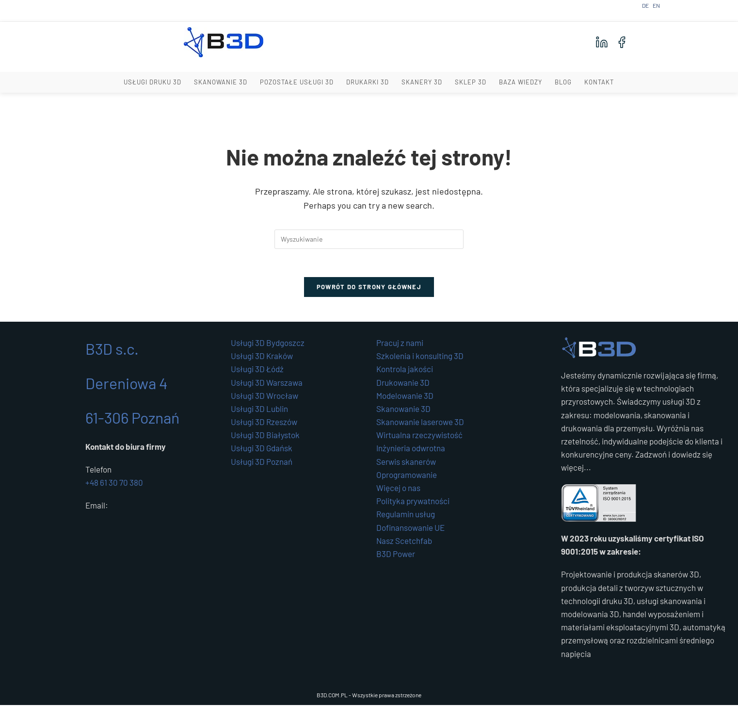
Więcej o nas (398, 489)
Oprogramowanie (406, 475)
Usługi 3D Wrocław (264, 396)
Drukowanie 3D (403, 383)
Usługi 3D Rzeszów (264, 423)
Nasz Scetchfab (404, 541)
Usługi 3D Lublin (259, 410)
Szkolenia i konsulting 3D (420, 357)
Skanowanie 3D (403, 410)
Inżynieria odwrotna (410, 449)
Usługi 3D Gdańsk (261, 449)
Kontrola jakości (404, 370)
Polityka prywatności (412, 502)
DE (645, 5)
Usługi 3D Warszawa (267, 383)
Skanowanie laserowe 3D (420, 423)
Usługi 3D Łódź (257, 370)
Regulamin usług (405, 515)
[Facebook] (621, 42)
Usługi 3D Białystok (265, 436)
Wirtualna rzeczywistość (419, 436)
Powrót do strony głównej (369, 288)
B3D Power (395, 555)
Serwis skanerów (406, 462)
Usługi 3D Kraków (262, 357)
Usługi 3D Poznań (261, 462)
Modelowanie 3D (404, 396)
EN (656, 5)
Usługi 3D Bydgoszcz (268, 344)
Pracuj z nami (399, 344)
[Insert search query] (369, 239)
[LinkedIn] (601, 42)
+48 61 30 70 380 (114, 484)
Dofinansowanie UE (410, 528)
